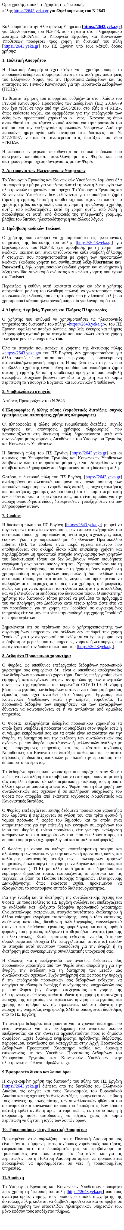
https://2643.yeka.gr (31, 10)
